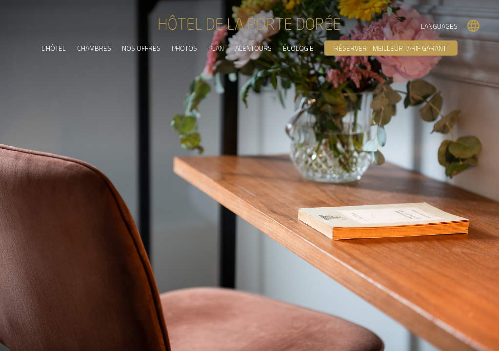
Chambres (94, 47)
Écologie (298, 47)
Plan (216, 47)
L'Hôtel (53, 47)
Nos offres (141, 47)
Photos (184, 47)
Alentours (253, 47)
